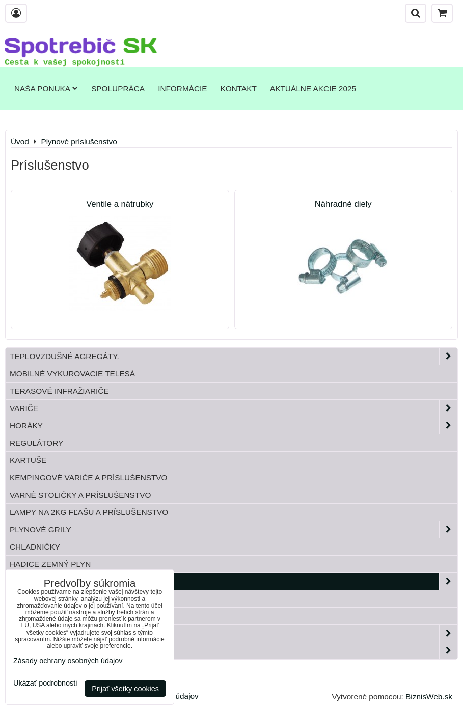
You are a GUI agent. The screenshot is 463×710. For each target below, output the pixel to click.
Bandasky (31, 616)
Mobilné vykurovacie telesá (72, 373)
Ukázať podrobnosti (45, 683)
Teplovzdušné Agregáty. (233, 356)
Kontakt (239, 88)
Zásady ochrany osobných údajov (67, 661)
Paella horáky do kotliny (233, 650)
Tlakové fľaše (41, 598)
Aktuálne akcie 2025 (313, 88)
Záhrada (233, 633)
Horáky (233, 425)
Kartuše (28, 460)
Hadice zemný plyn (50, 564)
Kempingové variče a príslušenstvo (89, 477)
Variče (233, 408)
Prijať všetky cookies (125, 689)
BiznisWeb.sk (428, 696)
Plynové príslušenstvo (233, 581)
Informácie (182, 88)
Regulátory (36, 443)
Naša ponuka (46, 88)
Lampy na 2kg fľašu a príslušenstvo (89, 512)
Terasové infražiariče (59, 391)
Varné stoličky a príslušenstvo (80, 494)
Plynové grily (233, 529)
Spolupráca (118, 88)
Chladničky (35, 546)
